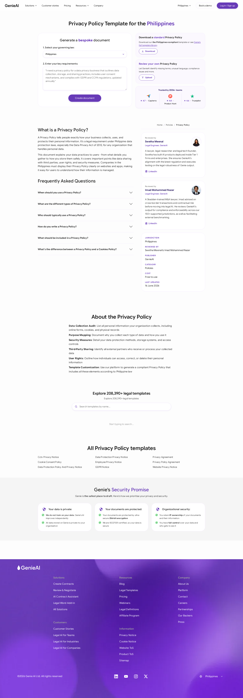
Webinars (124, 603)
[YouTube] (126, 676)
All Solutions (60, 609)
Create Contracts (63, 583)
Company (98, 5)
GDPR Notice (102, 467)
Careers (182, 603)
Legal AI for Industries (66, 641)
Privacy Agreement (163, 457)
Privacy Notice (127, 635)
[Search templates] (121, 406)
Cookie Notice (127, 641)
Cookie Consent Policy (50, 462)
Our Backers (185, 615)
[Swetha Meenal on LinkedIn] (196, 142)
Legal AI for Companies (67, 648)
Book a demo (205, 5)
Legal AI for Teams (64, 635)
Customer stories (50, 5)
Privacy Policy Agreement (166, 462)
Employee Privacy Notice (108, 462)
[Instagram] (136, 676)
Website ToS (126, 648)
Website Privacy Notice (165, 467)
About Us (183, 583)
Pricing (67, 5)
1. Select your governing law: (59, 47)
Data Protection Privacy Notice (111, 457)
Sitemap (124, 660)
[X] (146, 676)
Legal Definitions (129, 609)
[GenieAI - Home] (12, 5)
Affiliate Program (129, 615)
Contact (183, 596)
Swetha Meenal (154, 141)
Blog (122, 583)
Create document (85, 98)
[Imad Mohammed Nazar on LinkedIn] (196, 190)
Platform (183, 590)
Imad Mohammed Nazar (159, 190)
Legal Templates (128, 590)
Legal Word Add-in (64, 603)
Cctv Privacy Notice (48, 457)
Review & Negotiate (64, 590)
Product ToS (126, 654)
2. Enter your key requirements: (60, 63)
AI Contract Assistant (65, 596)
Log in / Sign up (227, 5)
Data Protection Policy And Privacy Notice (60, 467)
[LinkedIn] (116, 676)
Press (181, 622)
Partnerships (185, 609)
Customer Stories (63, 628)
